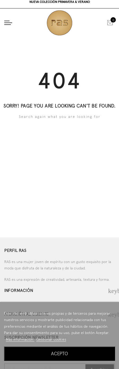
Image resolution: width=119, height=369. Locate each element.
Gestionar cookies (51, 339)
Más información (20, 339)
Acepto (59, 353)
